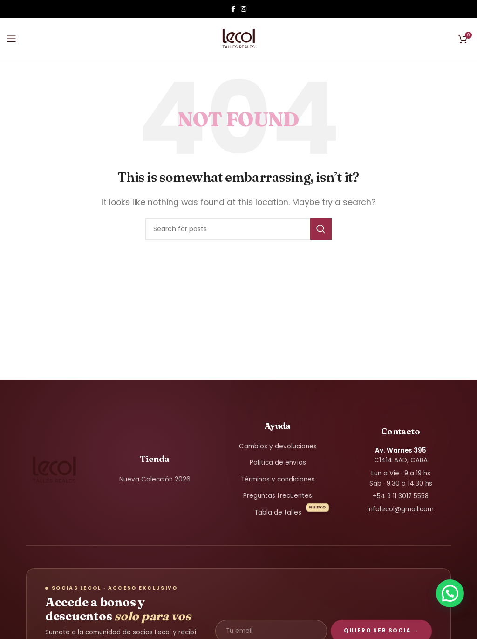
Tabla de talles (277, 512)
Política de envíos (278, 462)
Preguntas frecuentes (277, 495)
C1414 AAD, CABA (401, 455)
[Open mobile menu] (11, 38)
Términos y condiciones (278, 479)
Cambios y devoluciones (278, 446)
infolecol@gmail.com (401, 509)
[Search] (238, 229)
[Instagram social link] (243, 9)
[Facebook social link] (233, 9)
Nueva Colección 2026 (155, 479)
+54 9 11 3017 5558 (401, 496)
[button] (450, 593)
